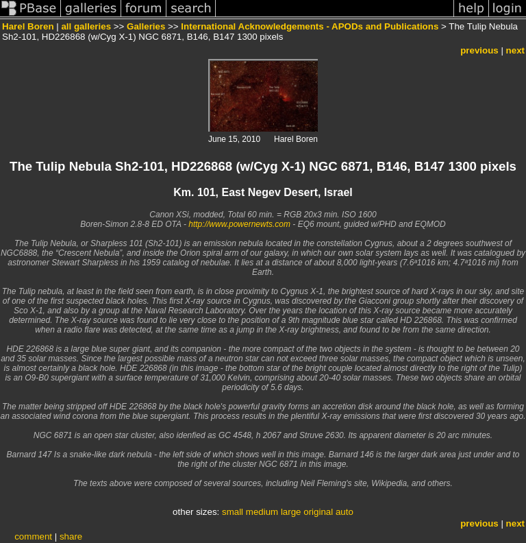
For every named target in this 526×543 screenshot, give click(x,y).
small (232, 512)
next (515, 50)
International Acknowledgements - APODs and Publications (309, 26)
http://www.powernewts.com (239, 224)
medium (262, 512)
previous (479, 50)
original (318, 512)
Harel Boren (28, 26)
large (291, 512)
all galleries (86, 26)
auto (344, 512)
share (71, 536)
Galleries (146, 26)
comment (33, 536)
